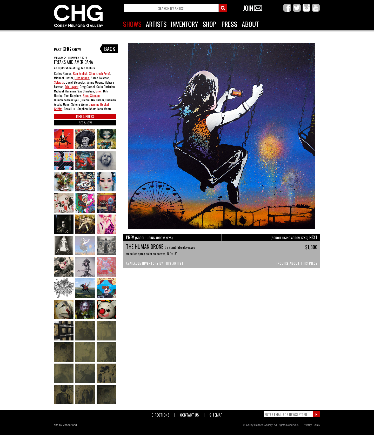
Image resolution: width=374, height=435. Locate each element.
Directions (160, 414)
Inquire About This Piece (297, 263)
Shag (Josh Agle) (99, 73)
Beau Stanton (91, 95)
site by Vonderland (65, 424)
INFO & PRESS (85, 116)
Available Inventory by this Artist (155, 263)
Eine (99, 91)
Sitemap (216, 414)
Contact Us (189, 414)
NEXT (294, 237)
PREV (149, 237)
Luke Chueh (82, 78)
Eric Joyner (71, 86)
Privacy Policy (311, 424)
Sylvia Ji (59, 82)
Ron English (80, 73)
